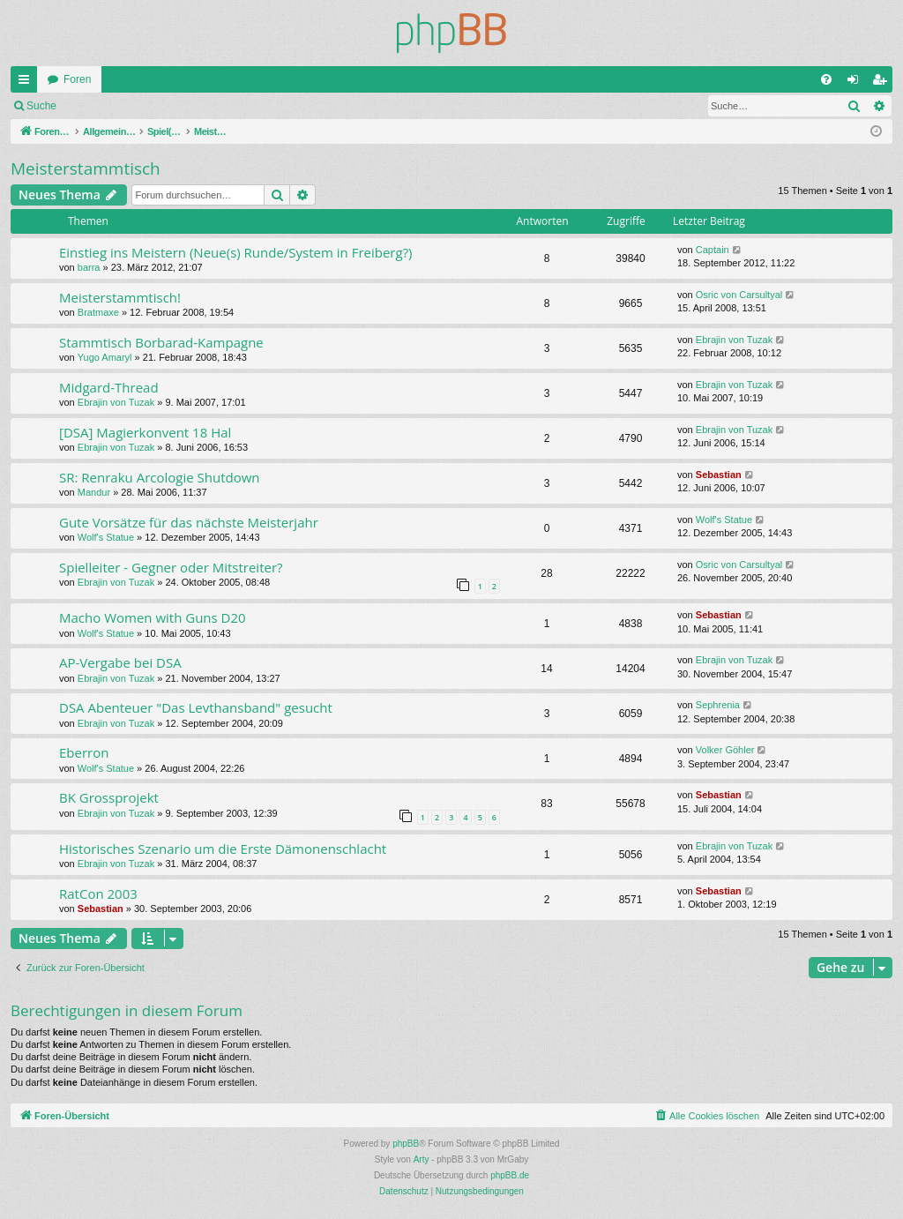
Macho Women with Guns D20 (152, 617)
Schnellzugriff (27, 83)
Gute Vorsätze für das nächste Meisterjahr (188, 522)
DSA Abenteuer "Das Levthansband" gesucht (195, 707)
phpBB (405, 1143)
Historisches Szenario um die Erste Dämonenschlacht (222, 848)
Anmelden (106, 106)
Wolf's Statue (106, 537)
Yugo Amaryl (105, 357)
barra (89, 267)
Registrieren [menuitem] (883, 83)
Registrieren (184, 106)
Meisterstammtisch (85, 168)
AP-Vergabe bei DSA (120, 662)
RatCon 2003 (98, 893)
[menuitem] (826, 79)
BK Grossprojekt (109, 797)
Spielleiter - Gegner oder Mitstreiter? (171, 567)
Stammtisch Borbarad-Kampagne (161, 342)
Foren (77, 79)
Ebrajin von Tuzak (734, 339)
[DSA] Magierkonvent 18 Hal (145, 432)
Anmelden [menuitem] (856, 83)
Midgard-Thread (109, 387)
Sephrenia (718, 704)
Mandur (94, 492)
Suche (41, 106)
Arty (421, 1159)
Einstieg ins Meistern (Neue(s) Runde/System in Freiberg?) (236, 252)
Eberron (83, 752)
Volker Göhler (725, 749)
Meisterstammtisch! (120, 297)
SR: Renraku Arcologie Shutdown (159, 477)
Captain (712, 249)
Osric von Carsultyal (739, 294)
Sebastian (719, 474)
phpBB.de (509, 1175)
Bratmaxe (98, 312)
